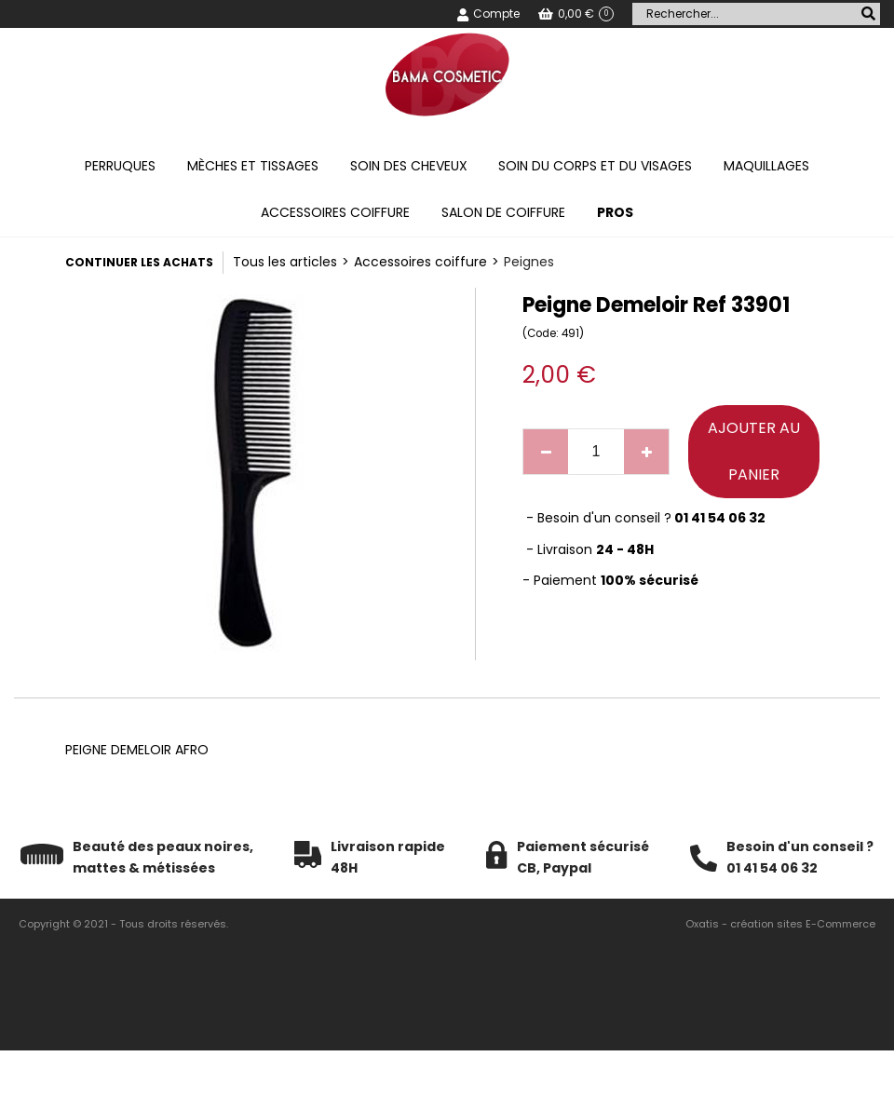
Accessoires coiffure (335, 212)
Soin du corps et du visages (595, 165)
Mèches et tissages (252, 165)
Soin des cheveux (408, 165)
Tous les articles (285, 261)
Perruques (120, 165)
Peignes (529, 261)
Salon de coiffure (503, 212)
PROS (615, 212)
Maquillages (766, 165)
